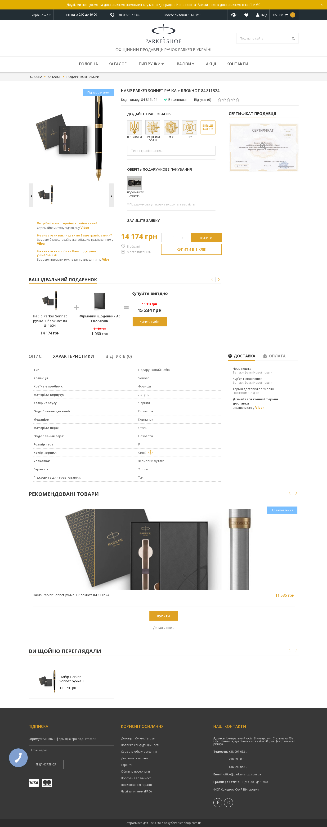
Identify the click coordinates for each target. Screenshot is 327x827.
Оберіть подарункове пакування (159, 169)
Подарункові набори (83, 77)
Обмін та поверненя (135, 771)
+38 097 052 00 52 (129, 14)
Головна (88, 64)
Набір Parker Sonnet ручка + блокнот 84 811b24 (72, 679)
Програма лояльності (136, 778)
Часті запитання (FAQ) (136, 791)
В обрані (133, 246)
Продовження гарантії (136, 784)
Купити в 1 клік (191, 249)
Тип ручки (151, 64)
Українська (41, 15)
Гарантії (126, 765)
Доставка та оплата (134, 758)
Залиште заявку (143, 220)
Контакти (237, 64)
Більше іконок (207, 127)
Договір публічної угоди (138, 738)
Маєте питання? (139, 252)
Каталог (117, 64)
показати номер (129, 15)
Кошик (284, 15)
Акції (211, 64)
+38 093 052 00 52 (241, 767)
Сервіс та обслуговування (139, 751)
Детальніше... (62, 627)
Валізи (185, 64)
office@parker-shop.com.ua (242, 774)
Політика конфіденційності (140, 745)
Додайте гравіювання (149, 114)
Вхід (264, 15)
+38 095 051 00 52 (241, 759)
